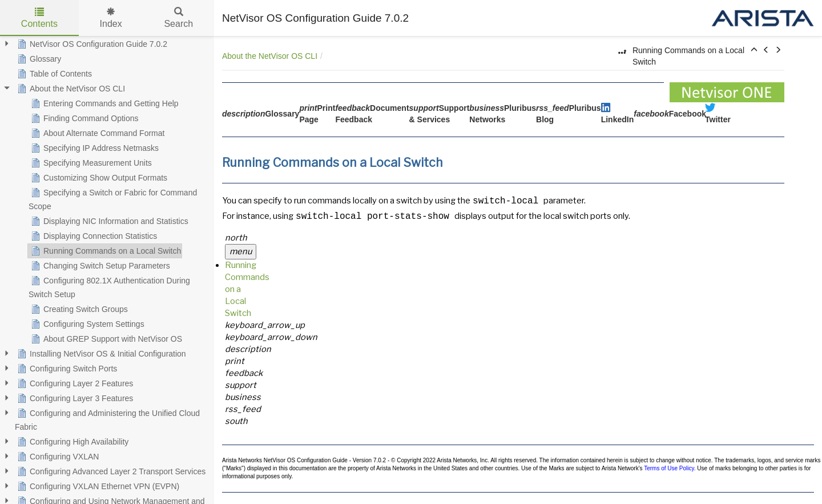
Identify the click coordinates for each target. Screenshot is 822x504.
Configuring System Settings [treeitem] (86, 324)
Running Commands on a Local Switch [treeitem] (105, 251)
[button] (754, 50)
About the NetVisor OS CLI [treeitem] (70, 88)
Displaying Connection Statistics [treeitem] (93, 236)
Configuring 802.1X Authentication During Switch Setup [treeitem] (109, 286)
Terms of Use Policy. (669, 468)
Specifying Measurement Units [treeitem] (90, 163)
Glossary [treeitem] (38, 59)
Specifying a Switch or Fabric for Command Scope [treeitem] (113, 198)
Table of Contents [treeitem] (53, 74)
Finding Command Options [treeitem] (84, 118)
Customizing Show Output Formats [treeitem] (98, 178)
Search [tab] (178, 18)
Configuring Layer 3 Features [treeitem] (74, 398)
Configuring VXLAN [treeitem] (57, 456)
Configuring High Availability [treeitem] (71, 442)
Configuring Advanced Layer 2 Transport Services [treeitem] (110, 471)
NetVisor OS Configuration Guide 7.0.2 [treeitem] (91, 44)
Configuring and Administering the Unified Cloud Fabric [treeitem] (107, 418)
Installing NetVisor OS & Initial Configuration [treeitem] (100, 354)
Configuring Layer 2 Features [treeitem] (74, 383)
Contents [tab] (39, 18)
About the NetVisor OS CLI (269, 56)
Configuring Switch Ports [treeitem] (66, 368)
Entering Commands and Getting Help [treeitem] (104, 103)
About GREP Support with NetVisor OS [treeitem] (105, 339)
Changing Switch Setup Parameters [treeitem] (99, 266)
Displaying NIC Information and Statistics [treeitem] (108, 221)
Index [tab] (111, 18)
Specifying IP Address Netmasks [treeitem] (94, 148)
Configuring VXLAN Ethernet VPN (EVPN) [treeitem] (97, 486)
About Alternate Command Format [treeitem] (96, 133)
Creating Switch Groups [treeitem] (78, 309)
